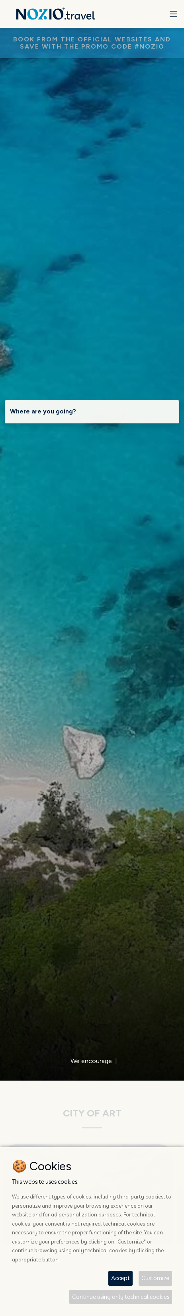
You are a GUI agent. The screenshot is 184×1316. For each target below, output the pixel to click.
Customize (155, 1278)
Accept (120, 1278)
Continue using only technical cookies (120, 1296)
